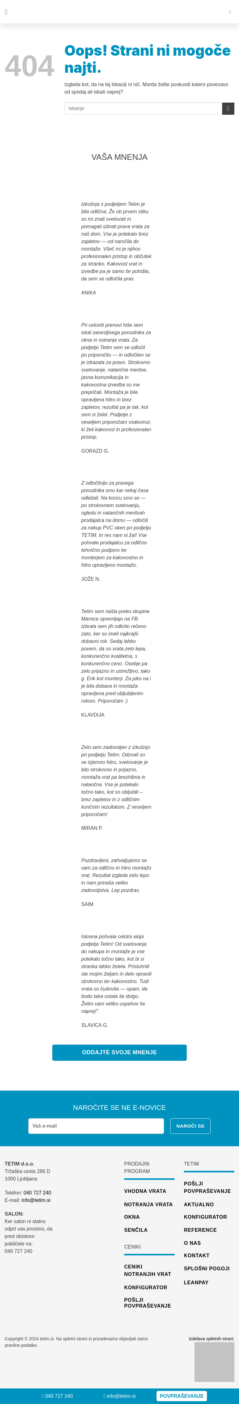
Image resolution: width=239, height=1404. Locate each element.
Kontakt (197, 1255)
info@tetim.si (36, 1200)
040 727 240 (37, 1192)
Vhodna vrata (145, 1191)
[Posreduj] (228, 109)
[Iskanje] (231, 12)
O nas (192, 1243)
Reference (200, 1230)
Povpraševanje (182, 1396)
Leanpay (196, 1282)
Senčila (136, 1230)
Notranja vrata (148, 1204)
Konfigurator (205, 1217)
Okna (132, 1217)
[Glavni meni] (8, 11)
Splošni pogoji (207, 1268)
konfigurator (145, 1287)
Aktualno (199, 1204)
